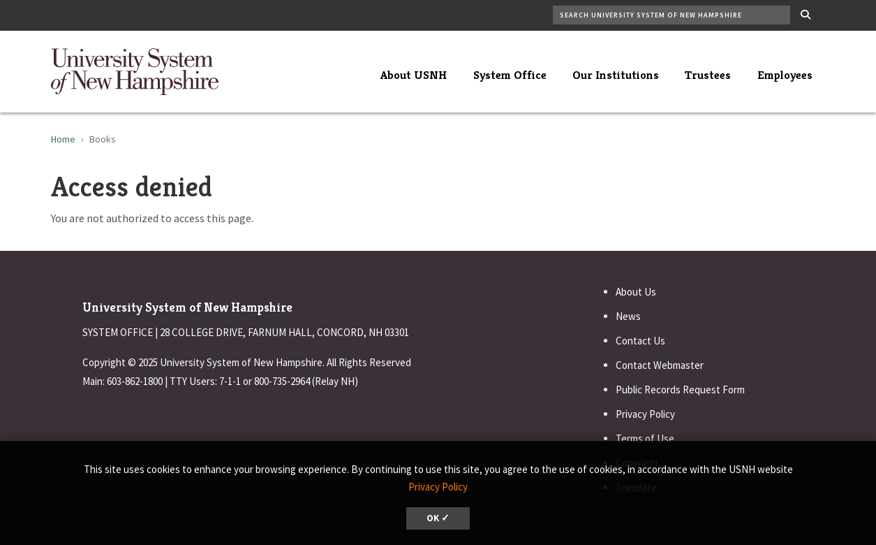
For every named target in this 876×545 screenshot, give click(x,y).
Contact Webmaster (660, 365)
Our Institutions (615, 74)
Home (63, 139)
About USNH (413, 74)
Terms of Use (645, 438)
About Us (636, 291)
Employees (784, 74)
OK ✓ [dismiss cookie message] (438, 518)
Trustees (708, 74)
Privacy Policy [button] (438, 486)
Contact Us (640, 340)
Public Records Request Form (680, 389)
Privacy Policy (645, 414)
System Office (510, 74)
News (628, 316)
